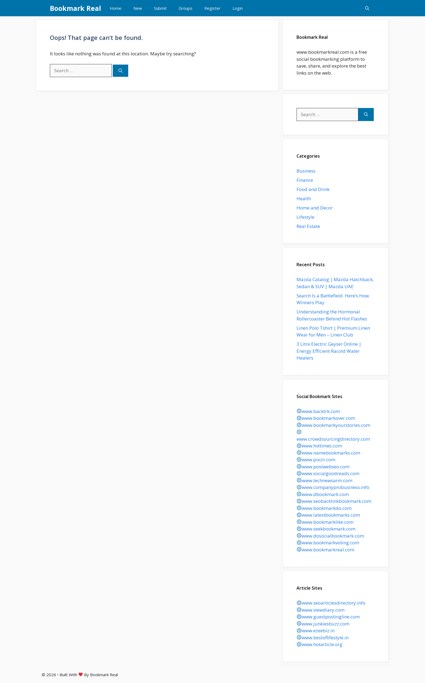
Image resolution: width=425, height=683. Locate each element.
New (137, 8)
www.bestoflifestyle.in (323, 637)
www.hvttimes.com (319, 446)
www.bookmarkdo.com (324, 508)
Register (212, 8)
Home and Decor (315, 208)
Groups (185, 8)
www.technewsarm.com (324, 480)
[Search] (120, 71)
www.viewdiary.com (320, 610)
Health (304, 198)
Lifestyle (305, 217)
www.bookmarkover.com (326, 418)
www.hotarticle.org (319, 644)
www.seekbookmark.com (326, 529)
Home (115, 8)
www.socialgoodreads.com (328, 473)
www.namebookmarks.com (328, 453)
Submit (160, 8)
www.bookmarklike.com (325, 522)
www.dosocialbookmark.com (330, 536)
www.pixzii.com (316, 459)
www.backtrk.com (318, 411)
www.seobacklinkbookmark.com (334, 501)
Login (238, 8)
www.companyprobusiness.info (333, 487)
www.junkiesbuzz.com (323, 624)
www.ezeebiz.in (315, 630)
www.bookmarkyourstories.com (333, 425)
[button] (367, 8)
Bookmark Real (75, 8)
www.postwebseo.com (323, 466)
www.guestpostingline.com (328, 617)
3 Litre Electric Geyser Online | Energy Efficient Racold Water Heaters (329, 351)
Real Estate (308, 226)
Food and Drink (313, 189)
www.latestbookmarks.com (328, 515)
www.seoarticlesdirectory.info (331, 603)
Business (306, 171)
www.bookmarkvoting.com (328, 542)
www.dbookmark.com (323, 494)
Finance (305, 180)
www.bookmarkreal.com (325, 550)
